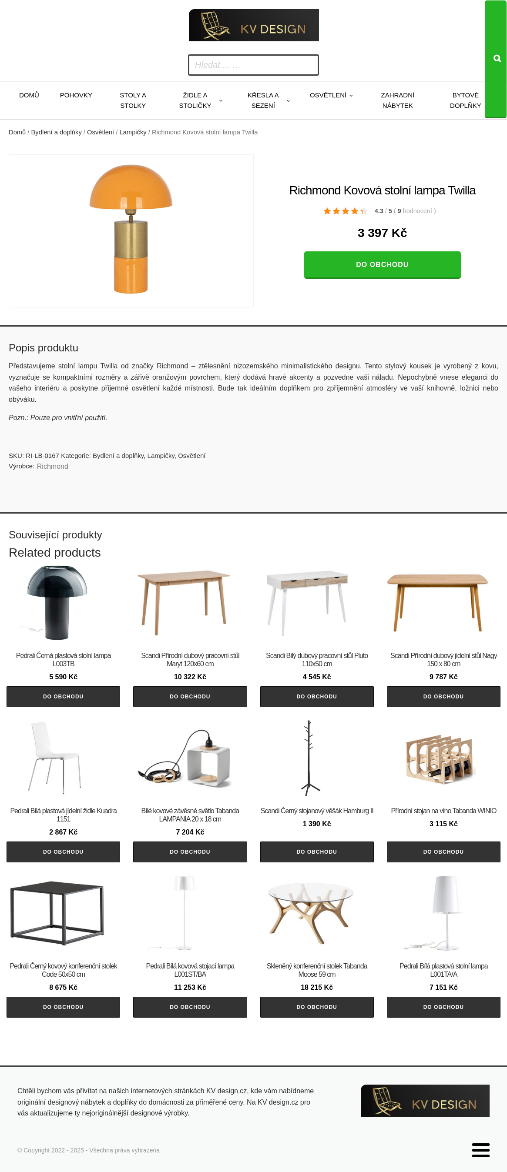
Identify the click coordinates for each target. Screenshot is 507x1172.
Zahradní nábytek (398, 100)
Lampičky (133, 132)
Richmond (52, 466)
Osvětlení (328, 95)
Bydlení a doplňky (56, 132)
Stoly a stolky (133, 100)
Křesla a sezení (263, 100)
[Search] (496, 59)
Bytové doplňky (465, 100)
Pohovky (76, 95)
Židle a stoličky (195, 100)
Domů (29, 95)
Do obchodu (382, 264)
